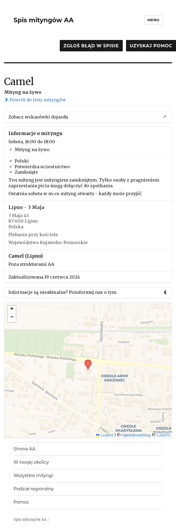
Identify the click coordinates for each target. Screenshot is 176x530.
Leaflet (105, 435)
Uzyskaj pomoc (151, 45)
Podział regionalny (34, 488)
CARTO (163, 435)
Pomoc (21, 502)
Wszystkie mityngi (33, 475)
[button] (86, 361)
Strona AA (24, 448)
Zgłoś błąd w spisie (91, 45)
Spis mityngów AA (44, 20)
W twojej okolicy (31, 462)
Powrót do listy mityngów (35, 99)
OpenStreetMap (136, 435)
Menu (153, 20)
